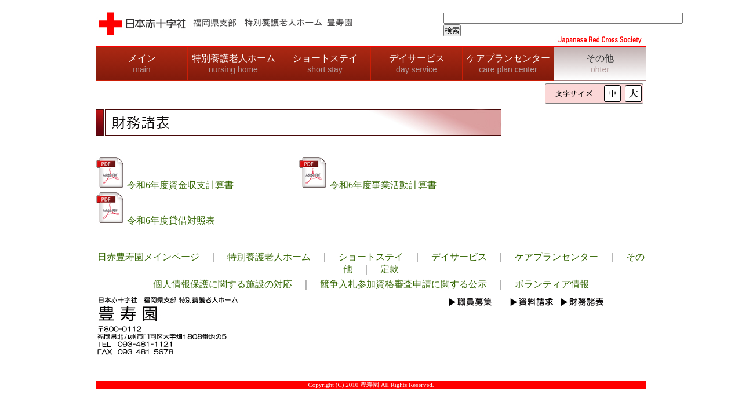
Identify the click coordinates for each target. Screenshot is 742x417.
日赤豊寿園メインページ (148, 257)
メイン (142, 63)
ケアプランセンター (508, 63)
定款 (389, 269)
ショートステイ (325, 63)
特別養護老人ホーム (233, 63)
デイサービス (417, 63)
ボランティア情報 (552, 284)
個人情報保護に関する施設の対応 (222, 284)
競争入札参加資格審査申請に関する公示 (403, 284)
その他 (600, 63)
